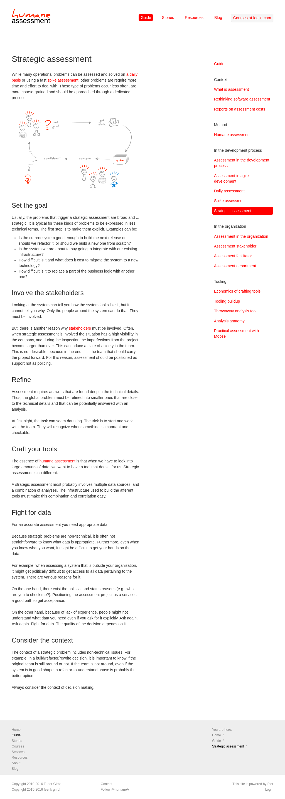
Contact (106, 784)
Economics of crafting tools (237, 291)
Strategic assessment (232, 211)
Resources (194, 17)
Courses (18, 746)
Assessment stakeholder (235, 246)
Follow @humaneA (115, 789)
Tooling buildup (227, 301)
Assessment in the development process (241, 163)
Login (269, 789)
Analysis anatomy (229, 321)
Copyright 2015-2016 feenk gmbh (36, 789)
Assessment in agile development (231, 178)
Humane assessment (232, 135)
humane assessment (57, 461)
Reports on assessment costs (239, 109)
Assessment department (235, 266)
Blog (218, 17)
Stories (168, 17)
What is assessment (231, 89)
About (16, 763)
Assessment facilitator (233, 256)
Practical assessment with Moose (236, 334)
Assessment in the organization (241, 236)
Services (18, 752)
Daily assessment (229, 191)
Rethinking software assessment (242, 99)
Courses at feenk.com (252, 18)
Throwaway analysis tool (235, 311)
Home (16, 730)
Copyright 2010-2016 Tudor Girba (37, 784)
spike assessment (62, 80)
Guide (146, 17)
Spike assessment (230, 200)
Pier (270, 784)
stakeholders (80, 328)
